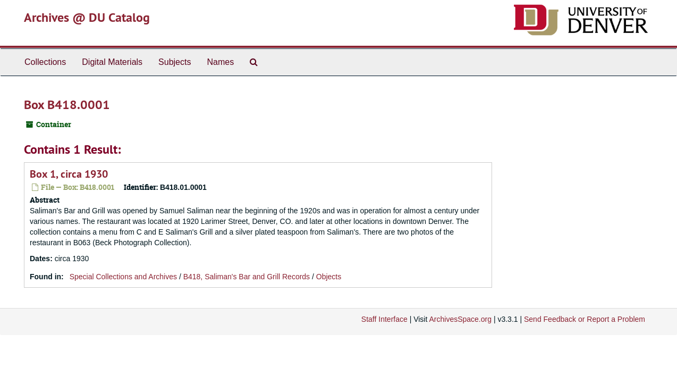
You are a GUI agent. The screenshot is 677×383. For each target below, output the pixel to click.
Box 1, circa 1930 (69, 174)
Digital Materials (112, 61)
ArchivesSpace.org (460, 319)
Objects (328, 276)
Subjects (174, 61)
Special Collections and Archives (123, 276)
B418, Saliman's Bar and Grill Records (246, 276)
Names (220, 61)
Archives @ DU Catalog (87, 17)
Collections (45, 61)
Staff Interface (384, 319)
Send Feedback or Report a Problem (584, 319)
